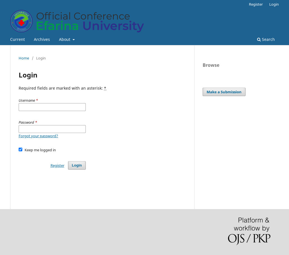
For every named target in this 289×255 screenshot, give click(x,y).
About (65, 39)
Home (24, 58)
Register (256, 4)
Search (266, 39)
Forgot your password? (38, 135)
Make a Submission (224, 91)
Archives (42, 39)
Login (274, 4)
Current (17, 39)
